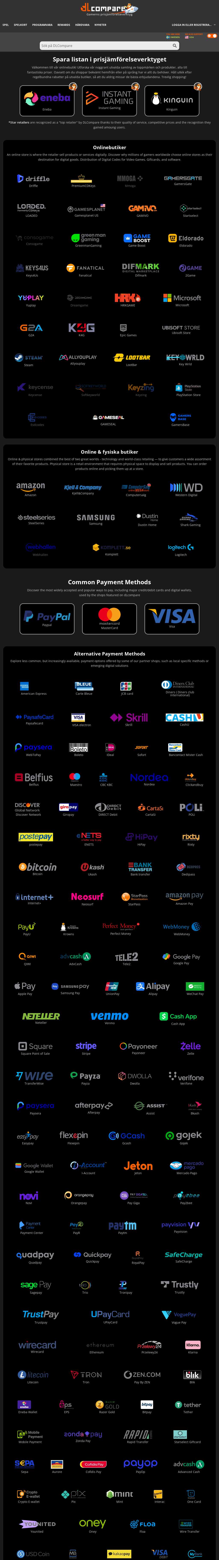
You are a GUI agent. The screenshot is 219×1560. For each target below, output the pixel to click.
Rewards (64, 25)
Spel (6, 25)
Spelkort (20, 25)
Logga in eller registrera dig (193, 25)
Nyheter (100, 25)
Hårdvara (82, 25)
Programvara (42, 25)
